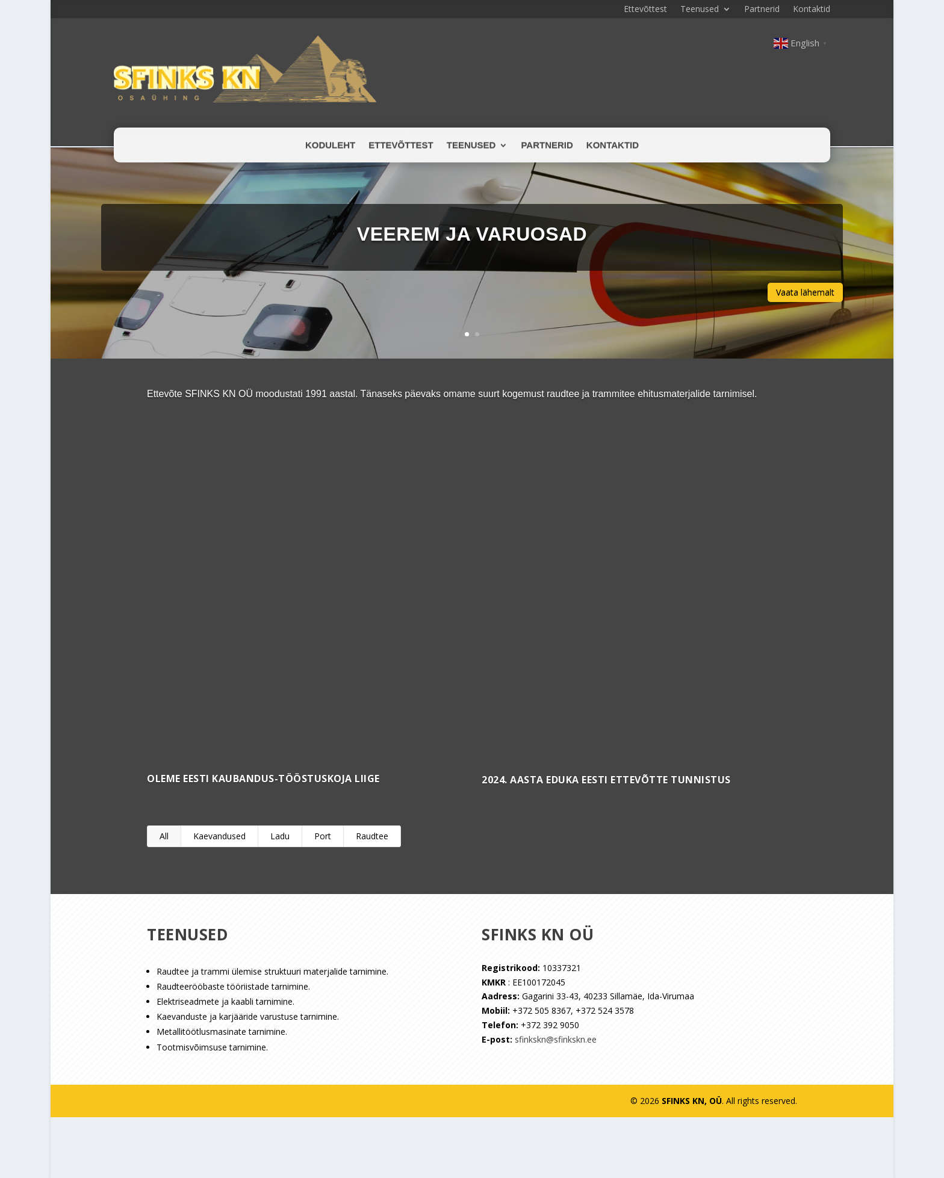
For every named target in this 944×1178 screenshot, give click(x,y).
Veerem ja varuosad (472, 233)
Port (322, 835)
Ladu (280, 835)
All (164, 835)
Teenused (699, 9)
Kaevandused (219, 835)
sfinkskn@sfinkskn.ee (556, 1038)
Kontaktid (811, 9)
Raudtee (372, 835)
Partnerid (762, 9)
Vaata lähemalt (805, 291)
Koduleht (330, 145)
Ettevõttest (645, 9)
